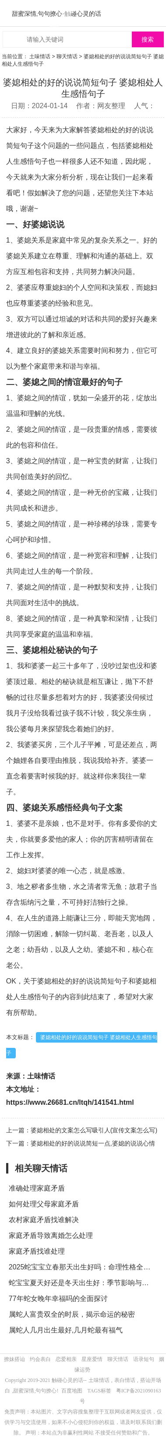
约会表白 (40, 1359)
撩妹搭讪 (14, 1359)
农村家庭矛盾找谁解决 (44, 1219)
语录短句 (143, 1359)
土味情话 (39, 56)
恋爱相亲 (66, 1359)
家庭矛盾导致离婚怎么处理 (51, 1235)
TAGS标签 (99, 1391)
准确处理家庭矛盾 (37, 1188)
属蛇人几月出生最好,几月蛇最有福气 (66, 1330)
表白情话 (124, 1380)
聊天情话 (67, 56)
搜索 (147, 39)
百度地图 (71, 1391)
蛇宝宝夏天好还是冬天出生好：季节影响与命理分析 (82, 1282)
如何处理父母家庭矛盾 (44, 1204)
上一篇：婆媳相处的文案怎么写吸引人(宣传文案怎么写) (81, 1130)
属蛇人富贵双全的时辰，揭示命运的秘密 (72, 1314)
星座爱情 (91, 1359)
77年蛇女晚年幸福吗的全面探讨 (58, 1298)
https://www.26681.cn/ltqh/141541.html (70, 1102)
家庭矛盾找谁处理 (37, 1251)
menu (155, 13)
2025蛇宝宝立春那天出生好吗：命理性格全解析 (82, 1267)
